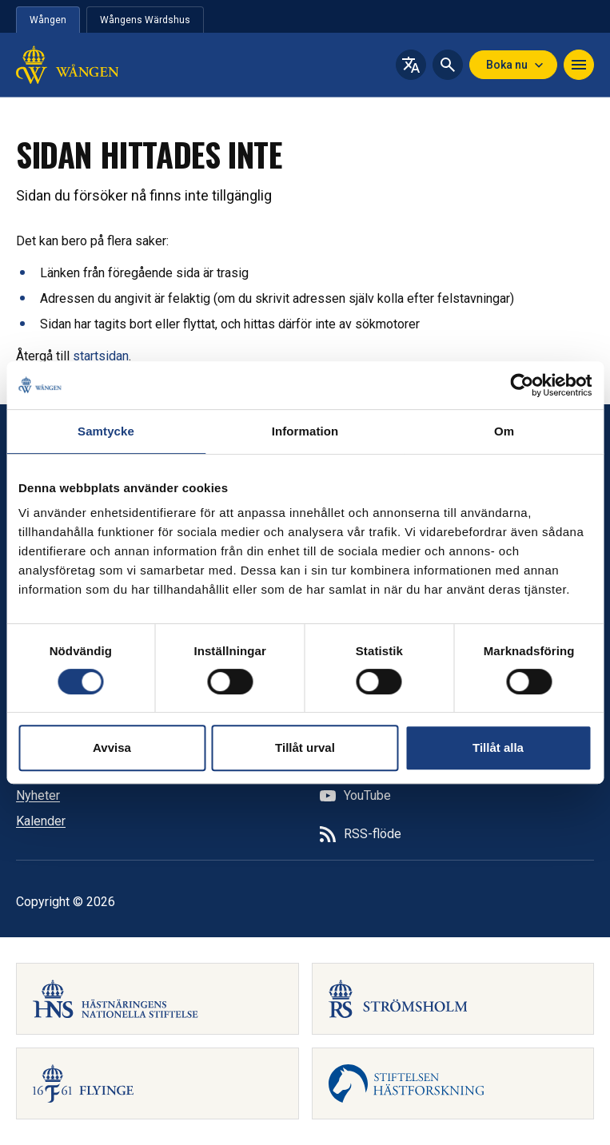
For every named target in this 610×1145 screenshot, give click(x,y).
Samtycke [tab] (106, 431)
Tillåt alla (498, 747)
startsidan (101, 356)
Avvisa (112, 747)
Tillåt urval (305, 747)
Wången (48, 20)
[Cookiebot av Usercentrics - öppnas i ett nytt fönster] (522, 385)
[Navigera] (579, 65)
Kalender (41, 821)
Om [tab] (504, 431)
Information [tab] (305, 431)
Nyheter (38, 795)
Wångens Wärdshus (145, 20)
